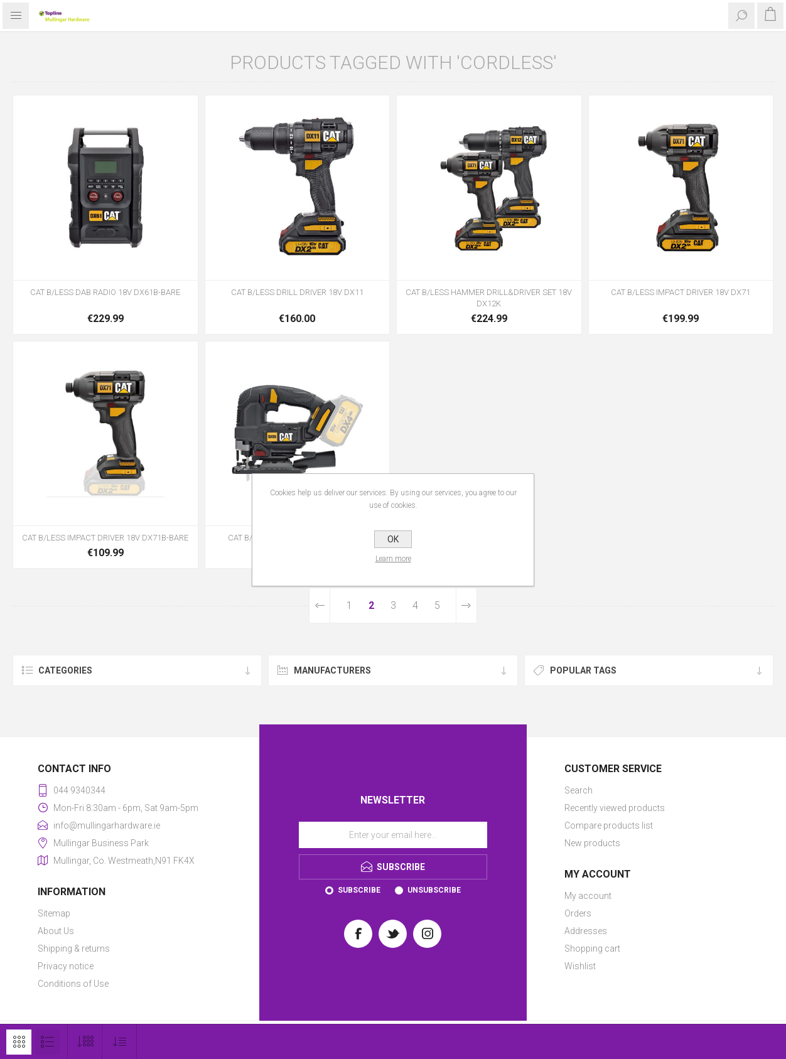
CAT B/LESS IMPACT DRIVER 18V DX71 (680, 292)
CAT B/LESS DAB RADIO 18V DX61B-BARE (105, 292)
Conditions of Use (73, 984)
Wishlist (580, 966)
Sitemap (54, 913)
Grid (18, 1042)
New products (592, 843)
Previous (320, 605)
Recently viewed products (614, 808)
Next (466, 605)
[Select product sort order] (119, 1041)
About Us (56, 931)
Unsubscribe (434, 890)
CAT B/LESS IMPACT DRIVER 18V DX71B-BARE (105, 537)
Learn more (393, 558)
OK (393, 539)
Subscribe (359, 890)
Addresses (585, 931)
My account (587, 896)
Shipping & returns (74, 948)
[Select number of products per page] (85, 1041)
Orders (577, 913)
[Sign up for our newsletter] (393, 835)
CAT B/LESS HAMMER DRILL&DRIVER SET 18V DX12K (489, 298)
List (47, 1042)
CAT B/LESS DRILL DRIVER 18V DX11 (297, 292)
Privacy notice (66, 966)
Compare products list (608, 825)
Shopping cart (592, 948)
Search (578, 790)
